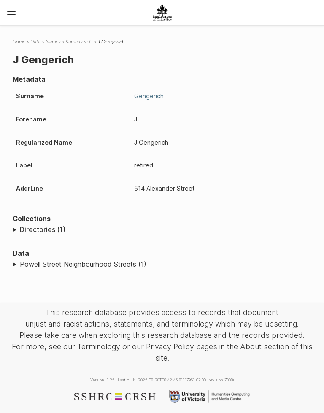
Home (19, 42)
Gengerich (149, 96)
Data (35, 42)
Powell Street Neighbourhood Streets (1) (83, 264)
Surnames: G (78, 42)
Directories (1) (42, 229)
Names (53, 42)
